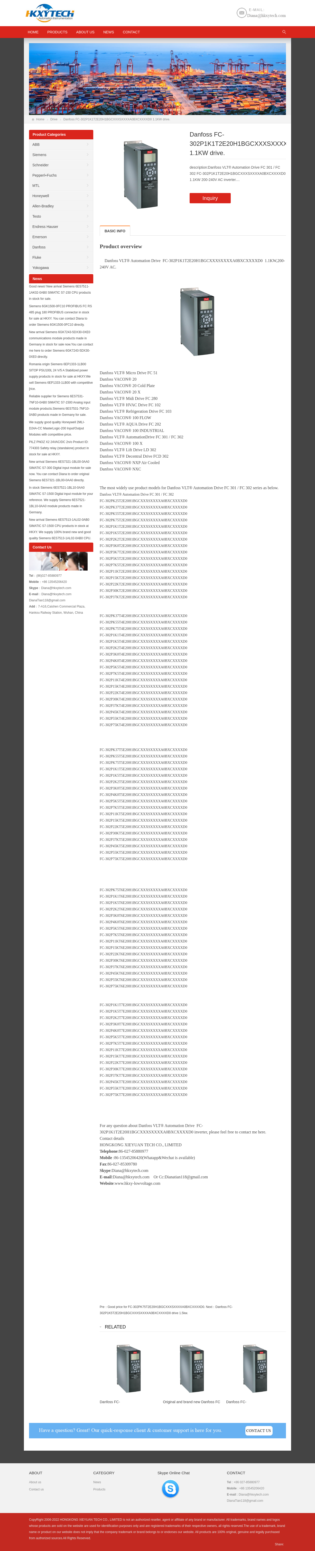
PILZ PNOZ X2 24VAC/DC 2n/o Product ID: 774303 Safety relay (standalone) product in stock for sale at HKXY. (59, 448)
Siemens (39, 155)
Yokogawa (40, 268)
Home (40, 119)
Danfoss (38, 247)
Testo (36, 216)
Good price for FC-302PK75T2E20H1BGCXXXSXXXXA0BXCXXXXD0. (156, 1307)
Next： (211, 1307)
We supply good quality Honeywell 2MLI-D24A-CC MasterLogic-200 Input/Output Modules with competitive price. (57, 428)
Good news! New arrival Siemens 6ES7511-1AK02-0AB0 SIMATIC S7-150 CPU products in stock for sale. (60, 293)
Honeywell (40, 196)
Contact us (36, 1489)
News (108, 32)
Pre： (104, 1307)
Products (57, 32)
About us (85, 32)
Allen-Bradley (43, 206)
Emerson (39, 237)
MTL (36, 186)
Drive (54, 119)
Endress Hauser (45, 227)
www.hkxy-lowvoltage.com (138, 1183)
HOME (33, 32)
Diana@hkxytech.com (131, 1177)
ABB (36, 144)
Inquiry (210, 198)
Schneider (40, 165)
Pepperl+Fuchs (44, 175)
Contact (131, 32)
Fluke (36, 257)
